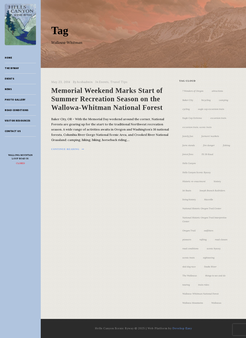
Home (8, 57)
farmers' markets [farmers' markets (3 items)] (210, 136)
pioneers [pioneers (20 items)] (186, 239)
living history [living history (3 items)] (189, 199)
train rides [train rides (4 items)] (203, 284)
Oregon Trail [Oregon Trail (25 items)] (189, 230)
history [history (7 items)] (217, 181)
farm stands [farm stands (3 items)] (188, 145)
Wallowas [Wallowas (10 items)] (216, 302)
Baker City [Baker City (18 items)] (187, 100)
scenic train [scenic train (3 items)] (188, 257)
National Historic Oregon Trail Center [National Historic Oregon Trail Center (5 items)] (201, 208)
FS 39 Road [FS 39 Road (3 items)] (207, 154)
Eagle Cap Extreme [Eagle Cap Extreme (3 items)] (192, 118)
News (8, 89)
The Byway (12, 68)
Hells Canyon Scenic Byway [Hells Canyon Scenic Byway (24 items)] (196, 172)
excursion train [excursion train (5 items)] (218, 118)
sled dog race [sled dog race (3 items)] (189, 266)
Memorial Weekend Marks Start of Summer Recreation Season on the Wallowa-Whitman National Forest (107, 99)
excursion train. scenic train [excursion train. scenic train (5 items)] (197, 127)
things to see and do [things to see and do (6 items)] (215, 275)
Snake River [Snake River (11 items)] (210, 266)
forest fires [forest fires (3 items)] (187, 154)
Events (9, 78)
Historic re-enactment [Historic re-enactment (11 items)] (193, 181)
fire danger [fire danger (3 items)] (209, 145)
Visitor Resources (17, 120)
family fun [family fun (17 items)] (187, 136)
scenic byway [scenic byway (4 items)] (213, 248)
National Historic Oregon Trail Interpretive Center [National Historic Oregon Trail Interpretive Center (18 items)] (204, 219)
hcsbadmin (85, 82)
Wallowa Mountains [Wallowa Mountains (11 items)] (192, 302)
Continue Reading (67, 149)
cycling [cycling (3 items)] (186, 109)
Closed (20, 163)
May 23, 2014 (60, 82)
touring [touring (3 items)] (186, 284)
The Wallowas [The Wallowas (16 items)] (189, 275)
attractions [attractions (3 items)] (217, 90)
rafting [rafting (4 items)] (203, 239)
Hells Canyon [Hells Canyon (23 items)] (189, 163)
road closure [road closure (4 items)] (221, 239)
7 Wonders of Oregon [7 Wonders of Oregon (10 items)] (192, 90)
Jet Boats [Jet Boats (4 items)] (186, 190)
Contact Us (13, 131)
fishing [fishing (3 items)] (226, 145)
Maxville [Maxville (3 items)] (208, 199)
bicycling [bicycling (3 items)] (206, 100)
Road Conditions (17, 110)
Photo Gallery (15, 99)
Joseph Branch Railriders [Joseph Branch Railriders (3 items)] (212, 190)
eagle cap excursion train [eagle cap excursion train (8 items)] (211, 109)
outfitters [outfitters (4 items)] (208, 230)
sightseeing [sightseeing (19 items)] (208, 257)
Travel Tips (118, 82)
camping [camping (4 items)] (223, 100)
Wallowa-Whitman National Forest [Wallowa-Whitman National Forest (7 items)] (200, 293)
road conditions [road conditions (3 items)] (190, 248)
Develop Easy (182, 328)
